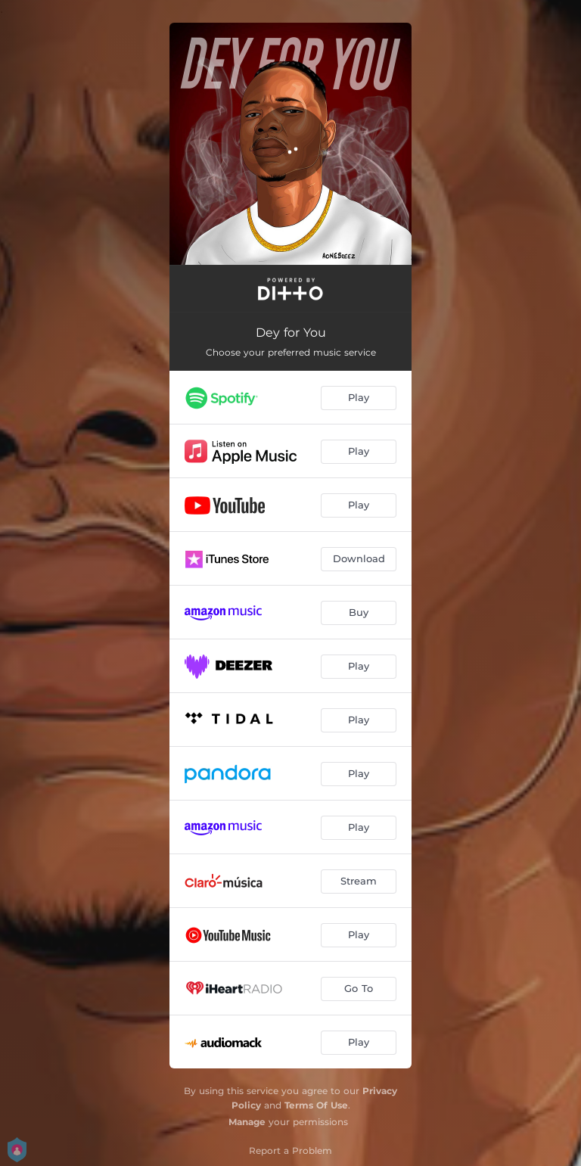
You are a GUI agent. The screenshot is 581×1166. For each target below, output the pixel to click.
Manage (247, 1121)
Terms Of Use (316, 1105)
